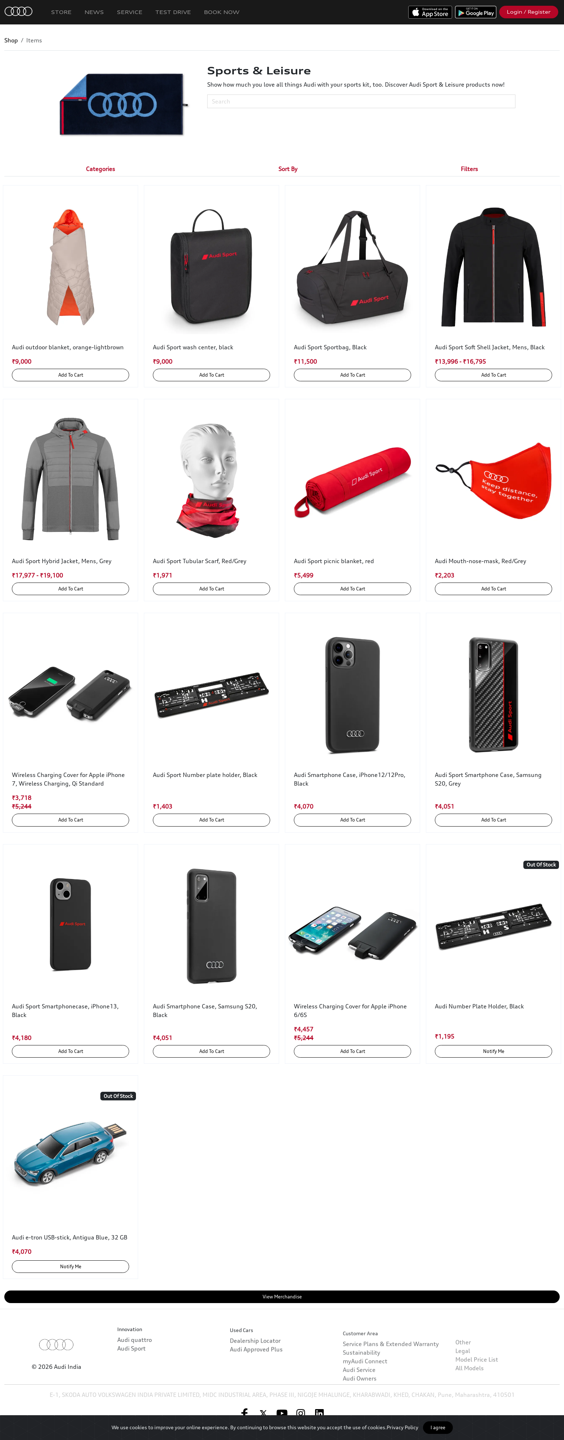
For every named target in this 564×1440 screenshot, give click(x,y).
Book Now (222, 12)
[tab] (100, 168)
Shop (11, 40)
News (94, 12)
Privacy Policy (402, 1427)
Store (61, 12)
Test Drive (173, 12)
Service (129, 12)
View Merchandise (282, 1296)
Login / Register (529, 12)
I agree (438, 1427)
